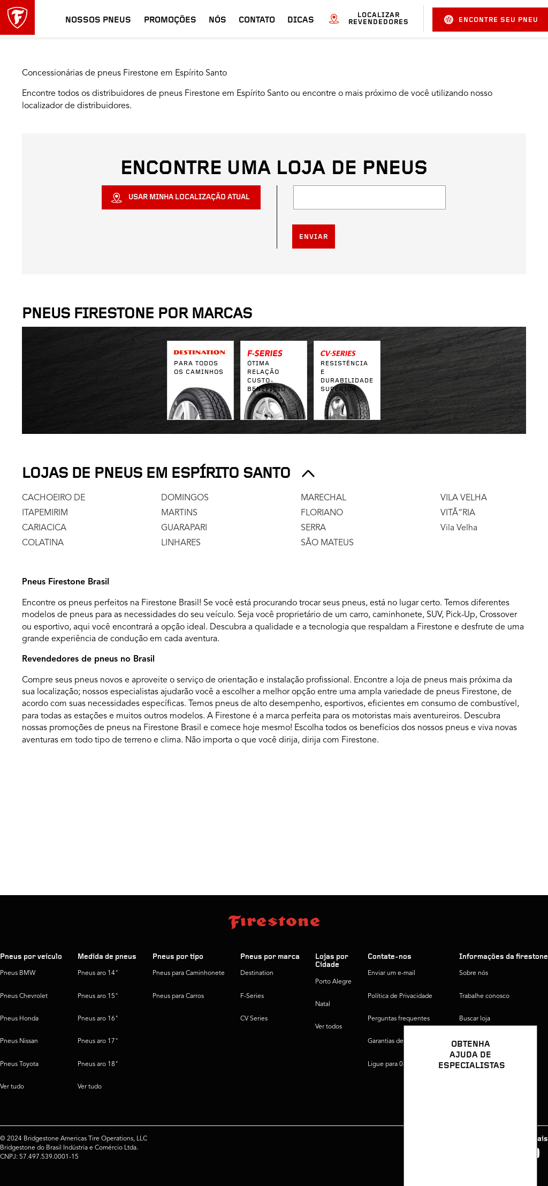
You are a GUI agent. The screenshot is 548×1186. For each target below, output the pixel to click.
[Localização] (369, 197)
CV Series (254, 1019)
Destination (256, 973)
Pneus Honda (19, 1019)
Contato (257, 20)
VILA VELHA (463, 498)
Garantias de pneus (395, 1041)
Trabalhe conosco (484, 996)
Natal (322, 1004)
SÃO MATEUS (327, 543)
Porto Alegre (333, 982)
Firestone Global (483, 1064)
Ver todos (328, 1027)
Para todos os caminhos (199, 368)
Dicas (300, 20)
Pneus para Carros (178, 996)
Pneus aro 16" (98, 1019)
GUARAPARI (184, 528)
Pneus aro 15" (98, 996)
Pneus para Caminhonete (189, 973)
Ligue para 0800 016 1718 (406, 1064)
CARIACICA (44, 528)
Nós (217, 20)
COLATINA (43, 543)
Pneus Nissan (19, 1041)
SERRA (313, 528)
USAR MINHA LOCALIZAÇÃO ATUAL (189, 197)
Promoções (170, 20)
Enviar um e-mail (391, 973)
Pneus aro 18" (98, 1064)
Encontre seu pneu (491, 19)
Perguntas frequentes (399, 1019)
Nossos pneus (98, 20)
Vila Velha (458, 528)
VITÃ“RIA (457, 513)
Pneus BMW (17, 973)
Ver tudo (12, 1087)
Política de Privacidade (400, 996)
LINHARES (181, 543)
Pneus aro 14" (98, 973)
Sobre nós (473, 973)
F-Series (252, 996)
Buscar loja (474, 1019)
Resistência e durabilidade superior (347, 377)
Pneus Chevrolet (24, 996)
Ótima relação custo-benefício (266, 377)
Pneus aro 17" (98, 1041)
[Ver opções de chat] (517, 1147)
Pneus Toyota (19, 1064)
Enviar (313, 237)
